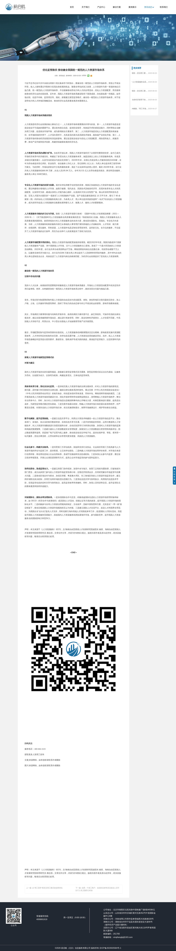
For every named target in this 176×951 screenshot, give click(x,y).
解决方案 (117, 7)
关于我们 (85, 7)
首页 (72, 7)
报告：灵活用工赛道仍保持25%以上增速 (140, 73)
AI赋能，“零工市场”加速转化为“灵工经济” (140, 109)
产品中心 (101, 7)
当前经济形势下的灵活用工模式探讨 (140, 100)
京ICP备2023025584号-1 (110, 948)
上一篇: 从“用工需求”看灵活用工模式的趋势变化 (44, 888)
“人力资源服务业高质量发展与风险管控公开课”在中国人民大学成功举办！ (140, 82)
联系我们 (164, 7)
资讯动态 (148, 7)
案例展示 (132, 7)
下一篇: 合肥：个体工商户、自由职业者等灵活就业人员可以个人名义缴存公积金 (97, 889)
